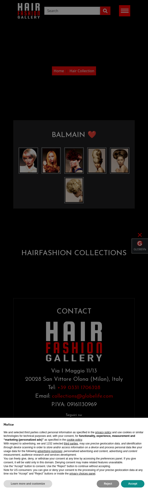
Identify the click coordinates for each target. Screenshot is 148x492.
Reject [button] (108, 487)
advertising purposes (49, 455)
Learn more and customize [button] (28, 487)
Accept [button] (132, 487)
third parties (71, 447)
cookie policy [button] (74, 443)
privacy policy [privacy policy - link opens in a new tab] (103, 436)
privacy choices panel (82, 477)
